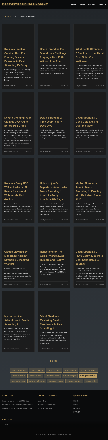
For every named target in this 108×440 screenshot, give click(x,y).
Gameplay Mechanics (19, 370)
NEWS (82, 4)
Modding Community (74, 381)
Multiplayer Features (56, 381)
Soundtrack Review (52, 376)
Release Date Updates (88, 370)
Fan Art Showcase (35, 376)
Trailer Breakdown (18, 376)
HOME (73, 4)
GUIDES (91, 4)
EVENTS (102, 4)
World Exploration (70, 370)
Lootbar (5, 424)
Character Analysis (37, 370)
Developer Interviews (88, 376)
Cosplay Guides (91, 381)
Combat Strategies (69, 376)
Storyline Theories (54, 370)
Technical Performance (37, 381)
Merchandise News (18, 381)
